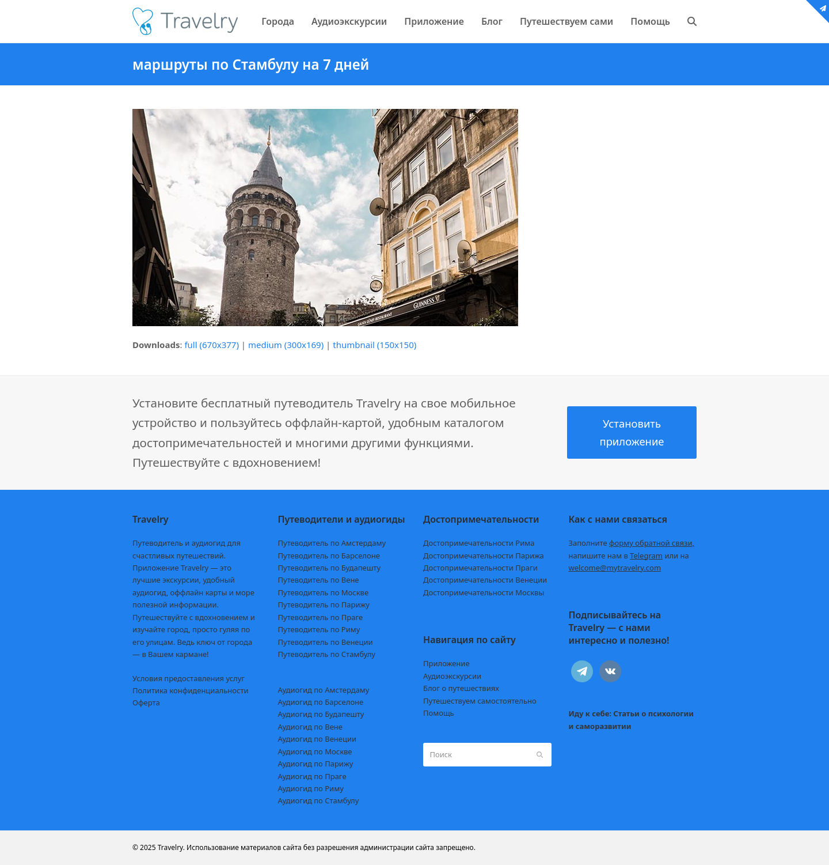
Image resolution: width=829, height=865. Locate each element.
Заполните (632, 543)
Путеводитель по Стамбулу (326, 654)
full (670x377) (211, 344)
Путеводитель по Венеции (325, 642)
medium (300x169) (286, 344)
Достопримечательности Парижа (483, 555)
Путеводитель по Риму (319, 629)
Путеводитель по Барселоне (329, 555)
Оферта (146, 702)
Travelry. (171, 847)
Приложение (446, 663)
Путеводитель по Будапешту (329, 567)
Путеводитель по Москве (323, 592)
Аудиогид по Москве (315, 751)
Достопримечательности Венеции (485, 580)
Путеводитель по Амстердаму (332, 543)
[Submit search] (540, 754)
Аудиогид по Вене (310, 727)
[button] (692, 21)
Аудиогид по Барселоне (321, 702)
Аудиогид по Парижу (315, 763)
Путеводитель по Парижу (324, 604)
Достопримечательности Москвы (483, 592)
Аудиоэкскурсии (452, 676)
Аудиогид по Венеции (317, 739)
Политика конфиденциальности (190, 690)
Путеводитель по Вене (318, 580)
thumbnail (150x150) (374, 344)
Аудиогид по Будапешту (321, 714)
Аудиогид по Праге (312, 776)
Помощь (438, 713)
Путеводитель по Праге (320, 617)
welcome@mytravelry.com (615, 567)
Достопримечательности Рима (478, 543)
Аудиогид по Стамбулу (318, 800)
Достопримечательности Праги (480, 567)
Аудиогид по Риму (311, 788)
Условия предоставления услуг (188, 678)
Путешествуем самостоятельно (480, 701)
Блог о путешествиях (461, 688)
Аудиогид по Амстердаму (324, 690)
